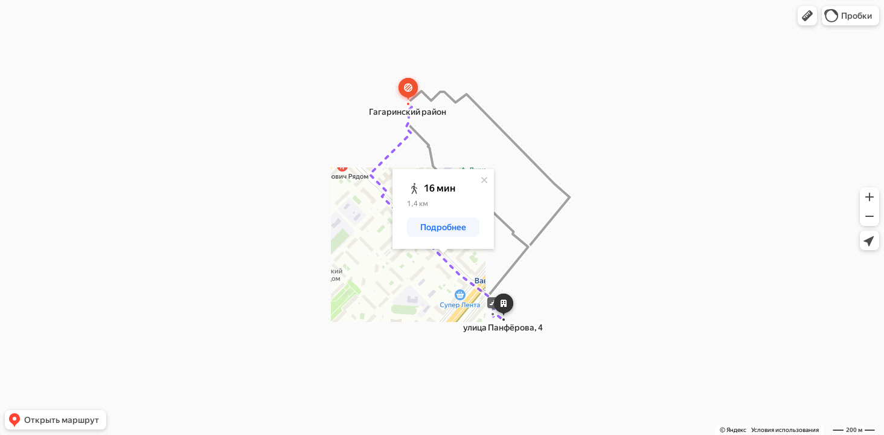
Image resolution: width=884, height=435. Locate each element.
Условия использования (785, 430)
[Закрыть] (484, 180)
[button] (807, 15)
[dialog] (443, 209)
